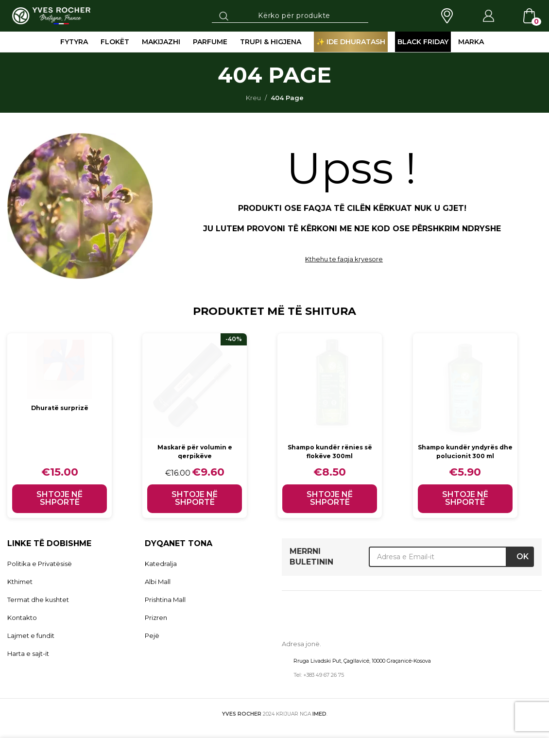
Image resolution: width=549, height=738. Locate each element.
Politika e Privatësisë (39, 563)
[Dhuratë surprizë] (59, 366)
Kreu (253, 98)
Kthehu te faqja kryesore (344, 259)
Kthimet (20, 581)
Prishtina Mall (165, 599)
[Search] (290, 15)
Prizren (156, 617)
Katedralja (161, 563)
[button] (59, 498)
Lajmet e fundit (30, 635)
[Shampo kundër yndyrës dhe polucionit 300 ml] (467, 385)
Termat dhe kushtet (38, 599)
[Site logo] (51, 15)
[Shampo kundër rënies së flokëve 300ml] (331, 385)
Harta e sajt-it (28, 653)
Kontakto (22, 617)
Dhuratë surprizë (59, 408)
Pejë (152, 635)
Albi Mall (158, 581)
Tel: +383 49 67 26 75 (318, 675)
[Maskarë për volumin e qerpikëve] (195, 385)
